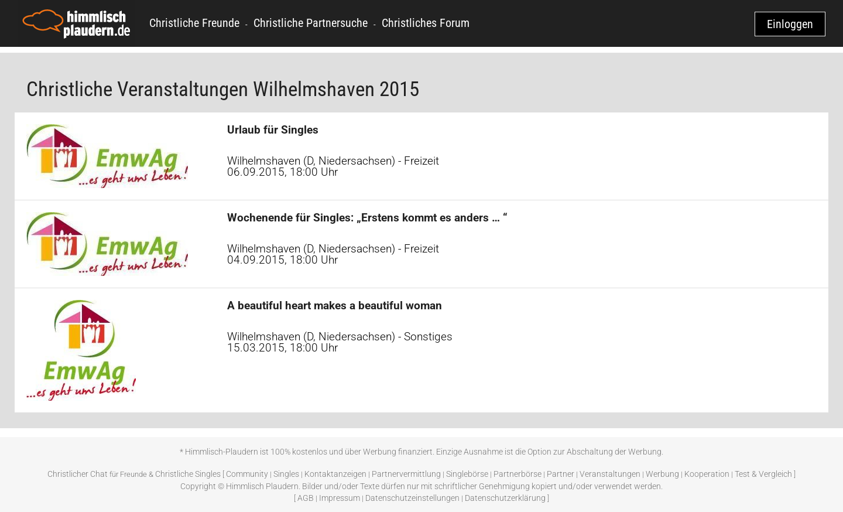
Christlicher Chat (77, 474)
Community (247, 474)
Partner (560, 474)
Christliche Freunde (194, 23)
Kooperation (706, 474)
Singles (286, 474)
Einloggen (790, 24)
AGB (305, 498)
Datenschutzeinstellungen (412, 498)
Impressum (339, 498)
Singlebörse (467, 474)
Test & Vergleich (763, 474)
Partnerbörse (518, 474)
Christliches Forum (426, 23)
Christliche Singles (188, 474)
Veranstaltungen (610, 474)
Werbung (662, 474)
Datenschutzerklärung (505, 498)
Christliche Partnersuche (310, 23)
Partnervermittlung (406, 474)
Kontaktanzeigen (335, 474)
